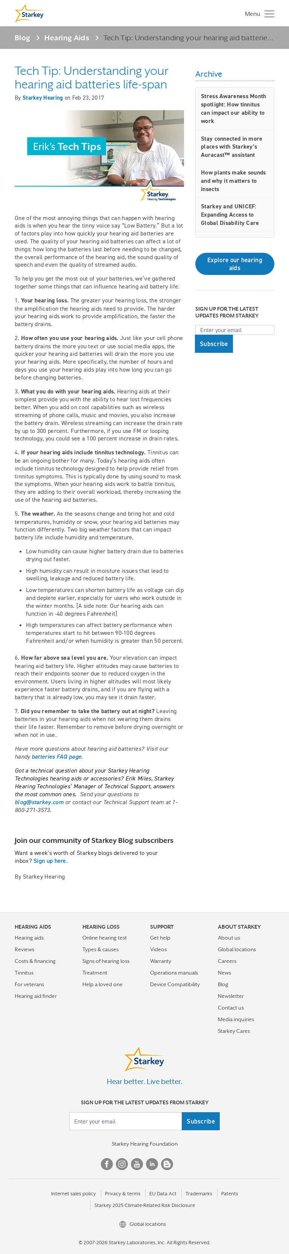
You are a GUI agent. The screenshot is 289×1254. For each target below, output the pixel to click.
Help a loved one (102, 984)
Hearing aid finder (36, 996)
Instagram (122, 1164)
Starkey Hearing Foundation (145, 1144)
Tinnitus (24, 973)
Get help (160, 938)
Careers (227, 961)
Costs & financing (35, 961)
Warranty (160, 961)
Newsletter (231, 996)
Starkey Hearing (43, 98)
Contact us (231, 1008)
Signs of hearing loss (105, 961)
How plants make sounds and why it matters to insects (233, 181)
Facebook (107, 1164)
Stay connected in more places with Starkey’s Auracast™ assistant (232, 147)
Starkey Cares (234, 1031)
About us (229, 938)
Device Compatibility (175, 984)
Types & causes (100, 949)
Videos (158, 949)
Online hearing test (104, 938)
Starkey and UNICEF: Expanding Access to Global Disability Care (230, 214)
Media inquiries (236, 1019)
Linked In (152, 1164)
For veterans (29, 984)
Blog (22, 37)
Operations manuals (174, 973)
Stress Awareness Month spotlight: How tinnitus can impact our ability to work (233, 108)
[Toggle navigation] (257, 13)
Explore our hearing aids (234, 264)
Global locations (237, 949)
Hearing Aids (66, 37)
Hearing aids (29, 938)
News (224, 973)
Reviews (24, 949)
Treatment (94, 973)
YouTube (137, 1164)
